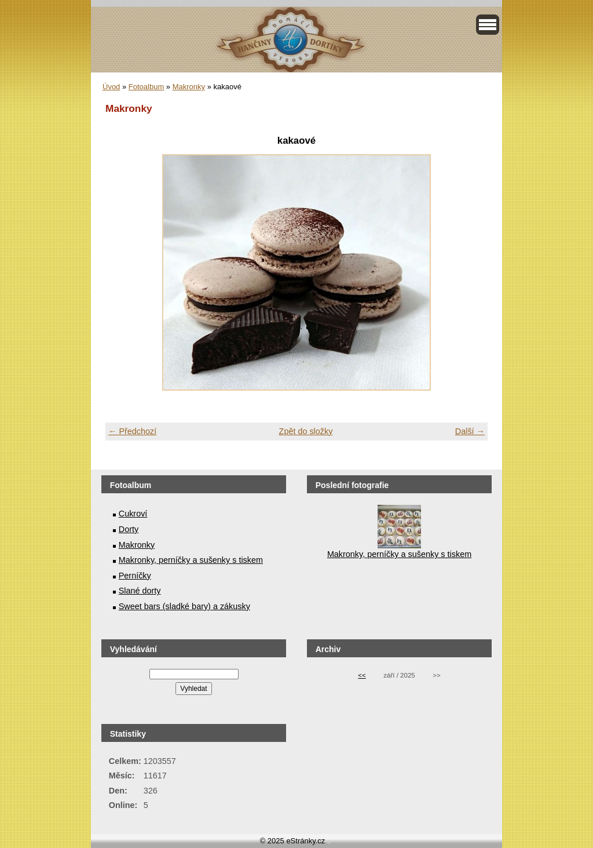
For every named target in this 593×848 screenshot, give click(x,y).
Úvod (111, 86)
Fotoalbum (146, 86)
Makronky (189, 86)
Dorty (128, 529)
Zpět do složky (306, 431)
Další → (470, 431)
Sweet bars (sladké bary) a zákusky (184, 606)
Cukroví (133, 513)
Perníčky (135, 575)
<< (361, 675)
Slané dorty (140, 590)
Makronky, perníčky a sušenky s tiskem (191, 560)
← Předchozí (132, 431)
